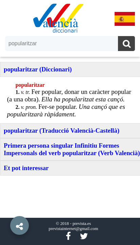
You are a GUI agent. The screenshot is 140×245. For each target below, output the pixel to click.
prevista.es (82, 223)
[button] (7, 210)
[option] (70, 122)
